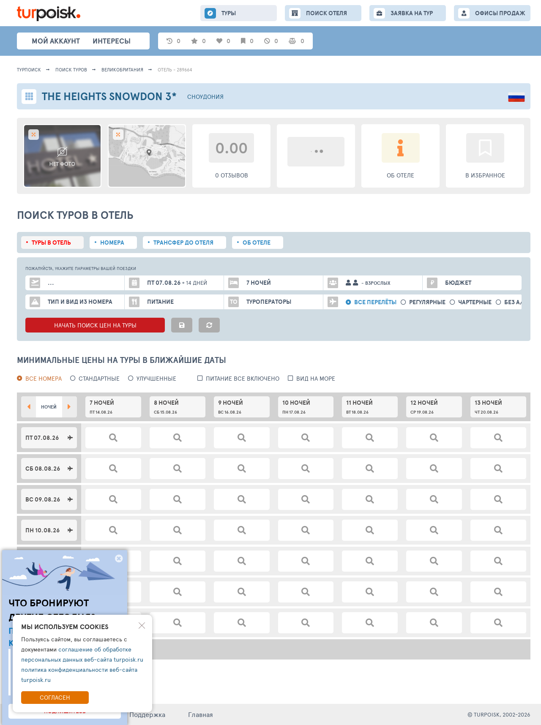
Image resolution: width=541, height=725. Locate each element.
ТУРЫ (228, 13)
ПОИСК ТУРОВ (71, 69)
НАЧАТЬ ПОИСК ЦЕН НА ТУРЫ (95, 325)
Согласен (55, 697)
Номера (112, 242)
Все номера (43, 378)
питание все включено (242, 378)
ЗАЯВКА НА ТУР (412, 13)
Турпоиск (29, 69)
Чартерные (475, 302)
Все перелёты (375, 302)
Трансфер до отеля (183, 242)
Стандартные (99, 378)
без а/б (515, 302)
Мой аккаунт (56, 40)
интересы (112, 40)
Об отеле (256, 242)
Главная (200, 714)
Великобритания (122, 69)
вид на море (315, 378)
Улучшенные (156, 378)
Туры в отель (51, 242)
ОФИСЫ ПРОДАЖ (500, 13)
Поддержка (147, 714)
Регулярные (427, 302)
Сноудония (205, 97)
